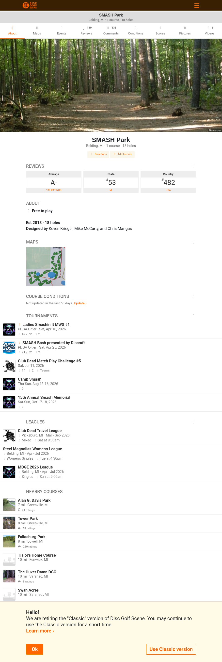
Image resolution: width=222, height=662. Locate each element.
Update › (80, 303)
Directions (98, 154)
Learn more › (40, 631)
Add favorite (122, 154)
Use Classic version (171, 649)
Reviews (111, 166)
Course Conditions (111, 296)
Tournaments (111, 315)
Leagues (111, 422)
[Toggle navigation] (197, 5)
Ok (34, 649)
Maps (111, 242)
